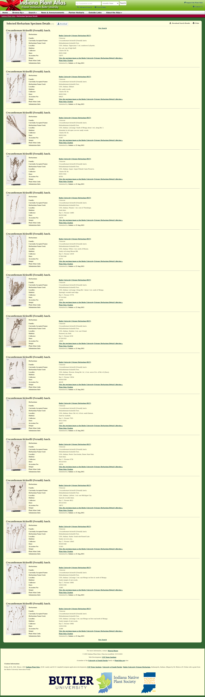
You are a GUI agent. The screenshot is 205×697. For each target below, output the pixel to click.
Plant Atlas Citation (66, 60)
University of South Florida (98, 660)
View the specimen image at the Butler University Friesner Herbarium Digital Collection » (91, 58)
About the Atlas (114, 12)
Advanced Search (84, 7)
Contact (198, 7)
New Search (102, 28)
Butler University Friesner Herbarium (136, 667)
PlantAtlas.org (120, 660)
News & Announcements (52, 12)
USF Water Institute (109, 657)
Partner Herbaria (76, 12)
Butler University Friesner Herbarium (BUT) (75, 35)
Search (33, 12)
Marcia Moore (113, 651)
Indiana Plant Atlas (8, 16)
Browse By (18, 12)
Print (196, 23)
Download (62, 24)
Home (5, 12)
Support (193, 2)
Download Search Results (179, 23)
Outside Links (95, 12)
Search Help (100, 7)
